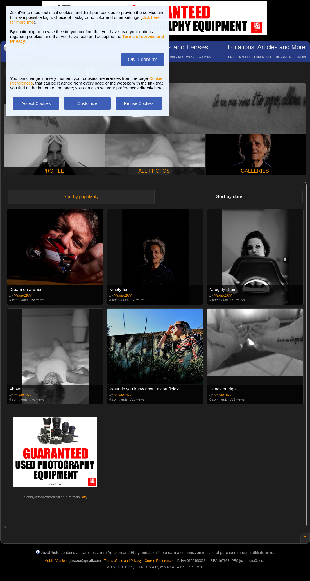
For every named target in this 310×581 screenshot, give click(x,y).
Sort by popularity (81, 196)
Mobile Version (55, 561)
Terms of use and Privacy (123, 561)
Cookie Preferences (159, 561)
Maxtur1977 (22, 295)
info (84, 497)
